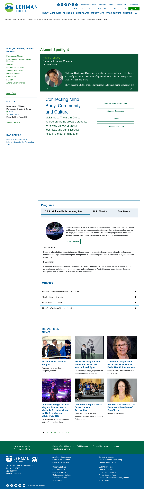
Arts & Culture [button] (113, 13)
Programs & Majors (80, 19)
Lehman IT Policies (106, 470)
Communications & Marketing (110, 460)
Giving (76, 9)
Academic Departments (61, 457)
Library (116, 9)
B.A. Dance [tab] (124, 211)
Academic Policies (59, 478)
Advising (10, 64)
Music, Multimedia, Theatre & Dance (60, 19)
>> (67, 432)
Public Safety (104, 480)
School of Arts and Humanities (36, 19)
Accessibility (57, 480)
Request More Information (116, 103)
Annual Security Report (108, 475)
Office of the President (61, 460)
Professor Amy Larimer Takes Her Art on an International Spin (88, 364)
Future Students (58, 470)
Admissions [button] (68, 13)
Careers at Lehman (106, 457)
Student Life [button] (97, 13)
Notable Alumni (13, 74)
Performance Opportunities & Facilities (19, 60)
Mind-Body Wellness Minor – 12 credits (57, 308)
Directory (107, 9)
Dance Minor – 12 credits (52, 303)
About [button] (45, 13)
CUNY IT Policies (106, 467)
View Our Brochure (116, 126)
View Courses (73, 241)
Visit (99, 9)
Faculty (9, 80)
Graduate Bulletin (59, 472)
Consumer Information (108, 472)
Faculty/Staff (122, 5)
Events (91, 9)
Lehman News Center (107, 462)
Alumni (111, 5)
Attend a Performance (15, 83)
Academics (21, 19)
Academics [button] (55, 13)
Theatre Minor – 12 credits (52, 297)
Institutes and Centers (61, 449)
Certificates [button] (82, 13)
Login (125, 9)
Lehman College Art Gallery (17, 139)
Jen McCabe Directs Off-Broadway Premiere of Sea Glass (121, 407)
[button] (47, 72)
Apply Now (134, 9)
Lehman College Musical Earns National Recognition (88, 407)
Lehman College (10, 19)
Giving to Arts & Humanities (63, 446)
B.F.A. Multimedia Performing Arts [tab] (63, 211)
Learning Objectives (15, 67)
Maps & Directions (13, 474)
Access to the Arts (111, 446)
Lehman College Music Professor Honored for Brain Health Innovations (121, 364)
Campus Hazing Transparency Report (114, 478)
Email (11, 112)
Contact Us (11, 77)
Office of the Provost (60, 462)
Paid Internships (83, 446)
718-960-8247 (14, 114)
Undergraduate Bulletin (61, 475)
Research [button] (128, 13)
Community (134, 5)
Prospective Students (87, 5)
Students (102, 5)
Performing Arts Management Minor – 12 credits (61, 291)
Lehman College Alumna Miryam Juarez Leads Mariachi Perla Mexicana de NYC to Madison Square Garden (55, 410)
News (84, 9)
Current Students (59, 467)
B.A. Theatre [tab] (100, 211)
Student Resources (14, 70)
